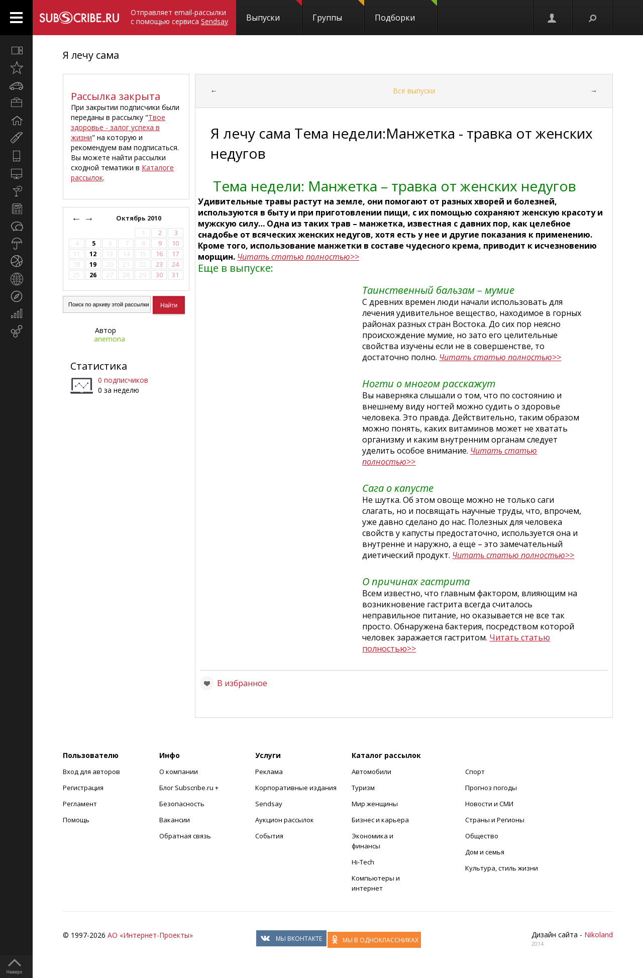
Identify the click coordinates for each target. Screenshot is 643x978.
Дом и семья (484, 851)
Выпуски (274, 11)
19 (92, 264)
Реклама (269, 771)
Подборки (406, 11)
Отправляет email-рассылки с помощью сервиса (179, 17)
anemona (109, 339)
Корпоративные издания (296, 787)
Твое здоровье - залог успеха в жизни (118, 127)
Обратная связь (185, 835)
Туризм (363, 787)
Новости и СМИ (489, 803)
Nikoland (598, 934)
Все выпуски (414, 90)
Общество (481, 835)
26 (92, 275)
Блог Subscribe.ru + (189, 787)
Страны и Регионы (494, 819)
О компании (178, 771)
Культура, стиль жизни (501, 868)
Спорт (475, 771)
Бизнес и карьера (380, 819)
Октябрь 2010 (139, 218)
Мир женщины (375, 803)
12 (92, 254)
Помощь (76, 819)
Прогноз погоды (491, 787)
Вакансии (174, 819)
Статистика (98, 366)
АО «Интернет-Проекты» (150, 935)
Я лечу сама (91, 55)
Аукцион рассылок (284, 819)
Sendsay (268, 803)
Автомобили (371, 771)
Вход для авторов (91, 771)
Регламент (80, 803)
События (269, 835)
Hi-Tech (363, 861)
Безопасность (181, 803)
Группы (338, 11)
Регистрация (83, 787)
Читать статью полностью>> (298, 256)
